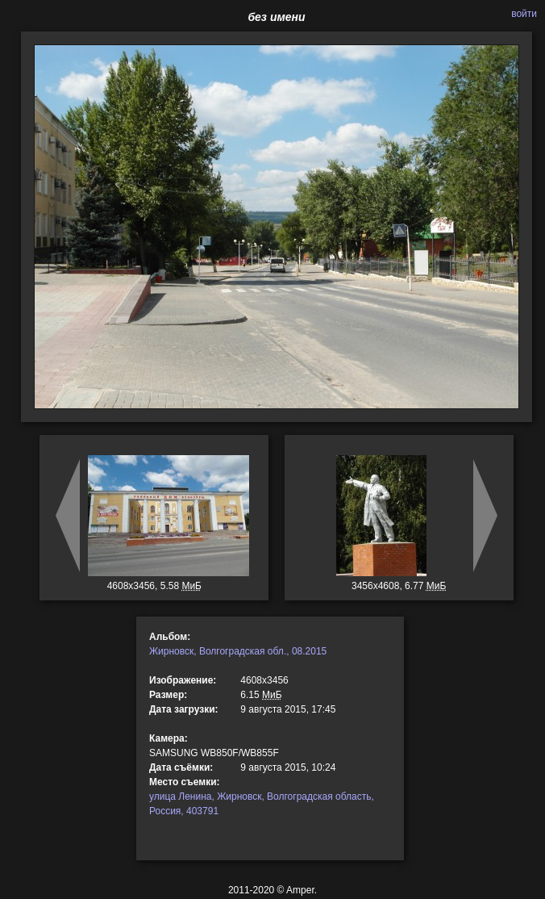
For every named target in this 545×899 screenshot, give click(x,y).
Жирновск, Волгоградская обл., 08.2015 (238, 651)
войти (524, 13)
